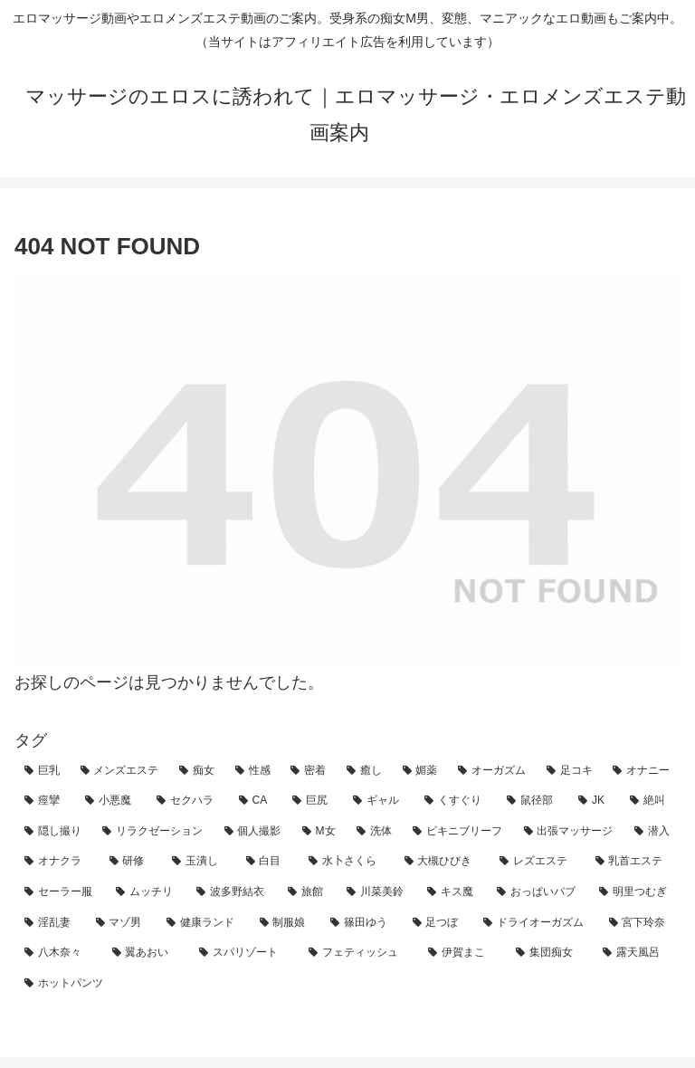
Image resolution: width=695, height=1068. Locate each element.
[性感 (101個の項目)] (253, 771)
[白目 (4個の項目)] (268, 861)
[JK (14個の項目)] (594, 801)
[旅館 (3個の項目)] (307, 892)
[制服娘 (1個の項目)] (285, 923)
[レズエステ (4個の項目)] (537, 861)
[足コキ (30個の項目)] (570, 771)
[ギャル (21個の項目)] (379, 801)
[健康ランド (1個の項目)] (203, 923)
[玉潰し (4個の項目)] (199, 861)
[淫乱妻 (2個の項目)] (50, 923)
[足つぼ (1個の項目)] (438, 923)
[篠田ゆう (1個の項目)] (361, 923)
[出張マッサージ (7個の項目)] (569, 831)
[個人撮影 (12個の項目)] (253, 831)
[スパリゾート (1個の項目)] (244, 953)
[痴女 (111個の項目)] (197, 771)
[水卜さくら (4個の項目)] (346, 861)
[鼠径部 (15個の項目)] (532, 801)
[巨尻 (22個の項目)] (312, 801)
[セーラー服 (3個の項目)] (60, 892)
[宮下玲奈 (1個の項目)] (640, 923)
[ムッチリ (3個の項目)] (146, 892)
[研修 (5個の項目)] (131, 861)
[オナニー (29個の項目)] (642, 771)
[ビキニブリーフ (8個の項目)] (458, 831)
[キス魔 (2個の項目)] (452, 892)
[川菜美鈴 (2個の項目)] (376, 892)
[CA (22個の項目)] (256, 801)
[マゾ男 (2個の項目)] (122, 923)
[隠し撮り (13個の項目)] (53, 831)
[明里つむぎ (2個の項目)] (635, 892)
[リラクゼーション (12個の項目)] (153, 831)
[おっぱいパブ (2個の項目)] (538, 892)
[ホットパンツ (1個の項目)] (347, 983)
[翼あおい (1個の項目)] (146, 953)
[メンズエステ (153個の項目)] (120, 771)
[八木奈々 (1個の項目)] (58, 953)
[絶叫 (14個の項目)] (650, 801)
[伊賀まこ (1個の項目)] (462, 953)
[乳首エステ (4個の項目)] (633, 861)
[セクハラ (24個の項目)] (187, 801)
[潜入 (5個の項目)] (652, 831)
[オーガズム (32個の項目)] (492, 771)
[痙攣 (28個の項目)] (44, 801)
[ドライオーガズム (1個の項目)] (536, 923)
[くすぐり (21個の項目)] (455, 801)
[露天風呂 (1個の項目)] (637, 953)
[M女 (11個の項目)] (319, 831)
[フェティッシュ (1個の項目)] (358, 953)
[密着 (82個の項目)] (308, 771)
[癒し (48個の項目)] (364, 771)
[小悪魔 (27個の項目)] (111, 801)
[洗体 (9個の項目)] (374, 831)
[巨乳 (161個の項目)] (42, 771)
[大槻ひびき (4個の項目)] (442, 861)
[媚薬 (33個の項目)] (421, 771)
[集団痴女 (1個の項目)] (550, 953)
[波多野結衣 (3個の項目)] (232, 892)
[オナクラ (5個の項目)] (57, 861)
